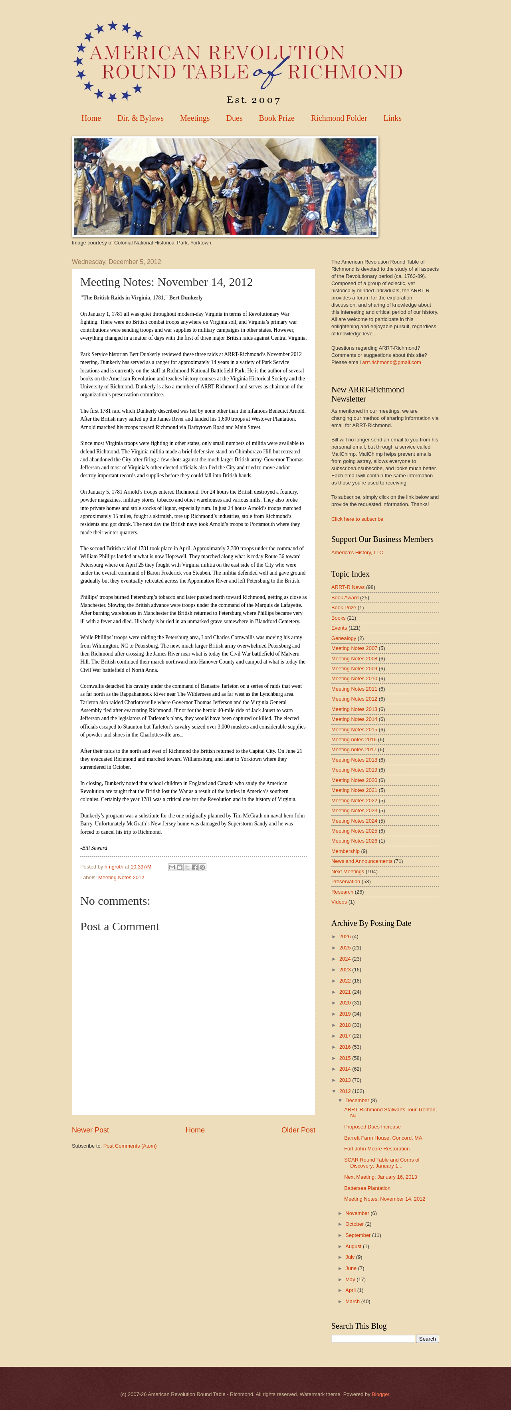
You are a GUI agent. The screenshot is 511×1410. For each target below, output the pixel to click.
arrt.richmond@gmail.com (391, 362)
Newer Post (90, 1130)
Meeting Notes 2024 (354, 821)
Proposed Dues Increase (372, 1127)
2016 (345, 1047)
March (353, 1301)
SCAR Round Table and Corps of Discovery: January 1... (382, 1163)
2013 (345, 1080)
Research (342, 892)
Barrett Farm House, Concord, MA (383, 1138)
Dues (234, 118)
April (351, 1290)
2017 (345, 1036)
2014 (345, 1069)
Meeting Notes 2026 (354, 841)
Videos (339, 902)
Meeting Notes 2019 (354, 770)
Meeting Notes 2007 (354, 648)
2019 (345, 1014)
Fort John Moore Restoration (377, 1149)
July (350, 1257)
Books (338, 618)
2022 (345, 981)
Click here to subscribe (357, 519)
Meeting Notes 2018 (354, 760)
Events (339, 628)
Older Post (298, 1130)
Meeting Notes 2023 (354, 810)
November (357, 1213)
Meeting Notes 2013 (354, 709)
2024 (345, 959)
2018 (345, 1025)
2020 (345, 1003)
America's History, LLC (357, 552)
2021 (345, 992)
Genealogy (343, 638)
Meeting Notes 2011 (354, 689)
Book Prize (277, 118)
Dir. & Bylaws (140, 118)
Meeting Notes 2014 (354, 719)
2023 (345, 970)
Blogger (380, 1394)
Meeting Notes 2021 (354, 790)
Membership (345, 851)
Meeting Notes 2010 (354, 678)
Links (393, 118)
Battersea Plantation (367, 1188)
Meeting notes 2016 (353, 739)
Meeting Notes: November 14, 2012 (384, 1199)
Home (91, 118)
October (355, 1224)
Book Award (344, 598)
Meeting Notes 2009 (354, 669)
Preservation (345, 881)
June (351, 1268)
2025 (345, 948)
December (357, 1100)
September (358, 1235)
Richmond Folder (339, 118)
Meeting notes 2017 (353, 749)
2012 (345, 1091)
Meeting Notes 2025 (354, 831)
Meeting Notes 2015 (354, 730)
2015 (345, 1058)
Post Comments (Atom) (130, 1146)
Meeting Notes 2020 (354, 780)
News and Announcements (361, 861)
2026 (345, 936)
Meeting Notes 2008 (354, 659)
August (354, 1246)
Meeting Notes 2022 (354, 800)
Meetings (195, 118)
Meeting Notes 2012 (121, 877)
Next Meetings (347, 871)
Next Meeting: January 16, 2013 (380, 1177)
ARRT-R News (347, 587)
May (351, 1279)
